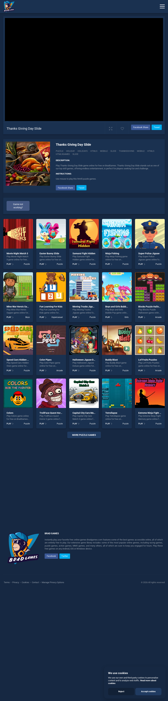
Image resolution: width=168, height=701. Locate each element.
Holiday (70, 151)
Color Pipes (46, 470)
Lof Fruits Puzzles (147, 470)
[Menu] (162, 7)
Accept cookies (148, 691)
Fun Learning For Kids (51, 417)
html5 (150, 151)
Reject (121, 691)
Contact (35, 693)
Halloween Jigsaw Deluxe (86, 470)
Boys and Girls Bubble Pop (119, 417)
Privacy (16, 693)
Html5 (93, 151)
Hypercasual (57, 428)
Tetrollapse (111, 523)
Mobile (104, 151)
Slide (113, 151)
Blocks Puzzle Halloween (151, 417)
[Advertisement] (108, 207)
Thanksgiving (126, 151)
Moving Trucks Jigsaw (84, 417)
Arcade (158, 428)
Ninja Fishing (112, 364)
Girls (126, 428)
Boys (27, 428)
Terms (7, 693)
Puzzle (59, 151)
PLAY (9, 374)
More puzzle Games (84, 545)
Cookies (25, 693)
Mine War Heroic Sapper (19, 417)
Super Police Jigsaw (148, 364)
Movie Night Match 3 (17, 364)
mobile (141, 151)
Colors (10, 523)
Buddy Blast (111, 470)
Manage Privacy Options (52, 693)
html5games (63, 154)
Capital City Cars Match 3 (86, 523)
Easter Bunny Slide (49, 364)
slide (75, 154)
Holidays (83, 151)
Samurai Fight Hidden (84, 364)
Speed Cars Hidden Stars (20, 470)
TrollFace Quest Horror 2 (52, 523)
